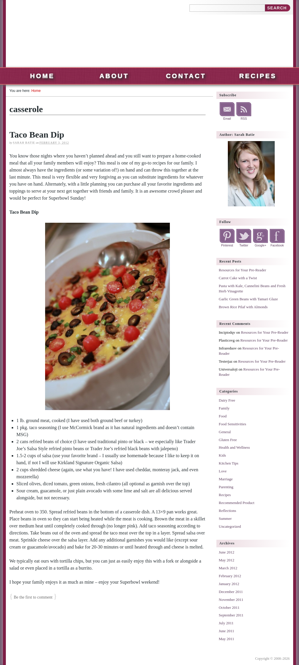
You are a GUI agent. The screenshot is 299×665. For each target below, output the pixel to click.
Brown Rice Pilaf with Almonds (243, 307)
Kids (222, 455)
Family (224, 408)
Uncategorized (230, 526)
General (225, 432)
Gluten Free (228, 440)
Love (223, 471)
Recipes (257, 76)
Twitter (243, 245)
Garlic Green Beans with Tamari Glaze (248, 299)
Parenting (226, 487)
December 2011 (231, 591)
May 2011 (226, 639)
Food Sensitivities (232, 424)
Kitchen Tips (228, 463)
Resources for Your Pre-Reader (242, 270)
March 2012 (228, 568)
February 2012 (230, 576)
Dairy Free (227, 400)
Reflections (227, 510)
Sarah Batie (24, 142)
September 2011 (231, 615)
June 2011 (226, 631)
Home (42, 76)
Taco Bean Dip (36, 134)
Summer (225, 518)
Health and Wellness (234, 447)
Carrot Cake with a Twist (238, 278)
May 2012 (226, 560)
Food (223, 416)
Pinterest (227, 245)
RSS (244, 118)
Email (227, 118)
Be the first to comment (33, 597)
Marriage (226, 479)
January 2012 (229, 584)
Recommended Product (236, 503)
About (114, 76)
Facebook (277, 245)
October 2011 (229, 607)
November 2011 (231, 599)
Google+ (260, 245)
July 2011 (226, 623)
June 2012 (226, 552)
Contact (186, 76)
